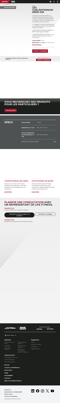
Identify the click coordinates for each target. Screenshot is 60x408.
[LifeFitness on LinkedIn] (32, 398)
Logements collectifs (7, 353)
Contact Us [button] (7, 394)
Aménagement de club (10, 362)
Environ (6, 370)
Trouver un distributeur (12, 372)
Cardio (33, 347)
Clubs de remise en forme (9, 348)
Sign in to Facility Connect (12, 386)
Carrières (7, 383)
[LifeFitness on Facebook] (37, 398)
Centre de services (9, 364)
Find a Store (8, 375)
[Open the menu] (57, 1)
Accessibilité (8, 380)
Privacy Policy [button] (8, 399)
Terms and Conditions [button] (10, 401)
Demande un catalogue (45, 219)
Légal (6, 378)
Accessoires (34, 351)
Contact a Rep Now (43, 64)
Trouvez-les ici (10, 115)
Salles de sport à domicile (22, 348)
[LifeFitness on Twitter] (47, 398)
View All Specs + (37, 49)
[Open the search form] (54, 1)
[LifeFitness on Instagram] (42, 398)
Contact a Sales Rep (40, 56)
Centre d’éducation (9, 366)
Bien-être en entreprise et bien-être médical (22, 356)
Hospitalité (7, 350)
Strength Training (36, 349)
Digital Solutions (35, 353)
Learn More (8, 197)
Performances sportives (22, 351)
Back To (7, 4)
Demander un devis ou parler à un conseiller (19, 219)
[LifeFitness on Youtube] (52, 398)
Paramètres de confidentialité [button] (13, 397)
